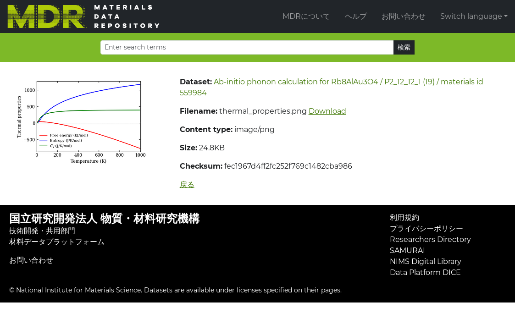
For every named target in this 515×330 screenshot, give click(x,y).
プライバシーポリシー (426, 228)
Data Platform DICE (425, 272)
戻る (187, 184)
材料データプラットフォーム (57, 241)
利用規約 (404, 217)
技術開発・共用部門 (42, 230)
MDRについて (306, 16)
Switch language (471, 16)
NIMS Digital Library (425, 261)
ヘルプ (356, 16)
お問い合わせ (404, 16)
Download (327, 111)
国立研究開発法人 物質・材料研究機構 (104, 218)
